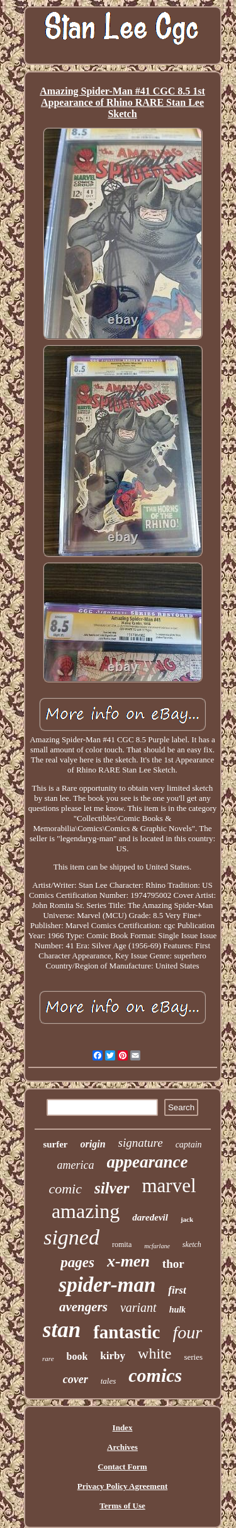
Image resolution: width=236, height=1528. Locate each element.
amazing (86, 1211)
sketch (192, 1244)
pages (77, 1262)
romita (122, 1244)
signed (71, 1237)
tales (108, 1381)
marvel (169, 1186)
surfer (55, 1144)
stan (62, 1330)
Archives (122, 1447)
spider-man (107, 1284)
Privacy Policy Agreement (122, 1486)
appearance (147, 1161)
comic (65, 1189)
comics (155, 1375)
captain (189, 1144)
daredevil (150, 1217)
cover (75, 1379)
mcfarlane (157, 1246)
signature (140, 1142)
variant (138, 1307)
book (77, 1356)
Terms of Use (122, 1505)
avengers (83, 1306)
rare (48, 1358)
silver (112, 1188)
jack (187, 1219)
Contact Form (122, 1466)
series (193, 1357)
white (154, 1353)
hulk (177, 1309)
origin (93, 1144)
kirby (112, 1356)
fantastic (126, 1332)
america (75, 1165)
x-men (128, 1261)
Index (123, 1427)
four (187, 1332)
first (177, 1290)
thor (173, 1263)
